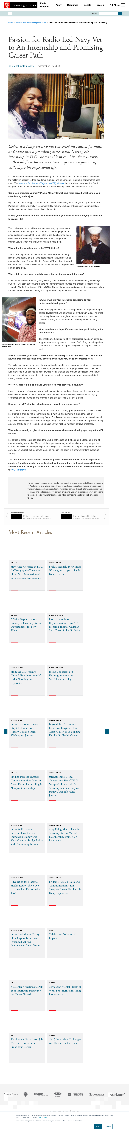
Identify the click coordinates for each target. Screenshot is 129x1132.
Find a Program (44, 5)
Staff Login (76, 1111)
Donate (87, 5)
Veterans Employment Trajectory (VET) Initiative (41, 183)
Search (100, 5)
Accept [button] (98, 1126)
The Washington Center (21, 66)
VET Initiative (19, 470)
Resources (72, 5)
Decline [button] (108, 1126)
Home (11, 23)
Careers (66, 1111)
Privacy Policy (42, 1117)
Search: (95, 13)
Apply (59, 5)
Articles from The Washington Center (31, 23)
